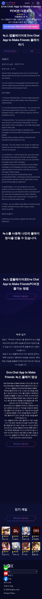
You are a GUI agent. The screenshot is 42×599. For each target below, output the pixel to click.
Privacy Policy (9, 593)
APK (31, 51)
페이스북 (7, 582)
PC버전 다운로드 (10, 51)
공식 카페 (7, 579)
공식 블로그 (8, 575)
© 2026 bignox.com (11, 590)
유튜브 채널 (8, 586)
